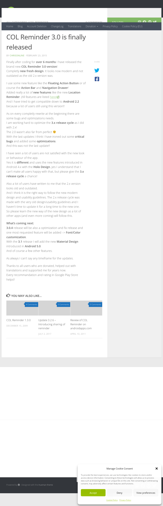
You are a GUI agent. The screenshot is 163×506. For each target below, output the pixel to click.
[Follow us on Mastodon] (139, 35)
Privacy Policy (125, 500)
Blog (20, 26)
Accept (93, 492)
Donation (91, 26)
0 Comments (94, 35)
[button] (156, 468)
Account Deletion (36, 26)
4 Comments (31, 317)
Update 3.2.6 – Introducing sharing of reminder (51, 337)
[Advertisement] (134, 76)
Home (9, 26)
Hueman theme (46, 497)
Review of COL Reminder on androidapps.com (81, 337)
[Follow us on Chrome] (150, 35)
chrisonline (17, 68)
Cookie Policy (112, 500)
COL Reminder (38, 35)
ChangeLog (57, 26)
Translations (74, 26)
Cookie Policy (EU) (132, 26)
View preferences (145, 492)
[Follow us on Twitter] (155, 35)
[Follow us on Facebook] (144, 35)
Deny (119, 492)
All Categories (16, 35)
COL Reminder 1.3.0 (18, 333)
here (54, 110)
